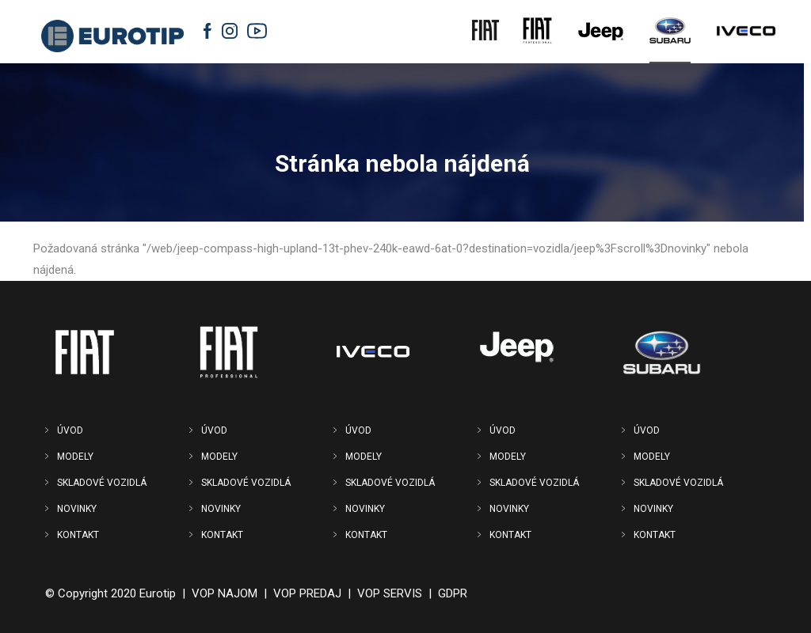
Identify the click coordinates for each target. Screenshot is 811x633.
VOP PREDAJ (307, 593)
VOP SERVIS (389, 593)
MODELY (75, 456)
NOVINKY (77, 508)
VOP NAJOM (224, 593)
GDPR (452, 593)
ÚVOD (70, 430)
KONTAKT (78, 534)
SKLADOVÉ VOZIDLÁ (102, 482)
